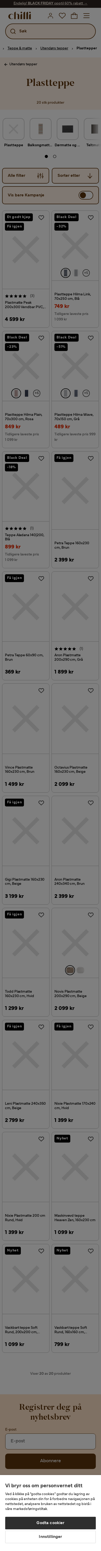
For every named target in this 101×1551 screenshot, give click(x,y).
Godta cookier (50, 1523)
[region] (50, 1513)
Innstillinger (50, 1537)
